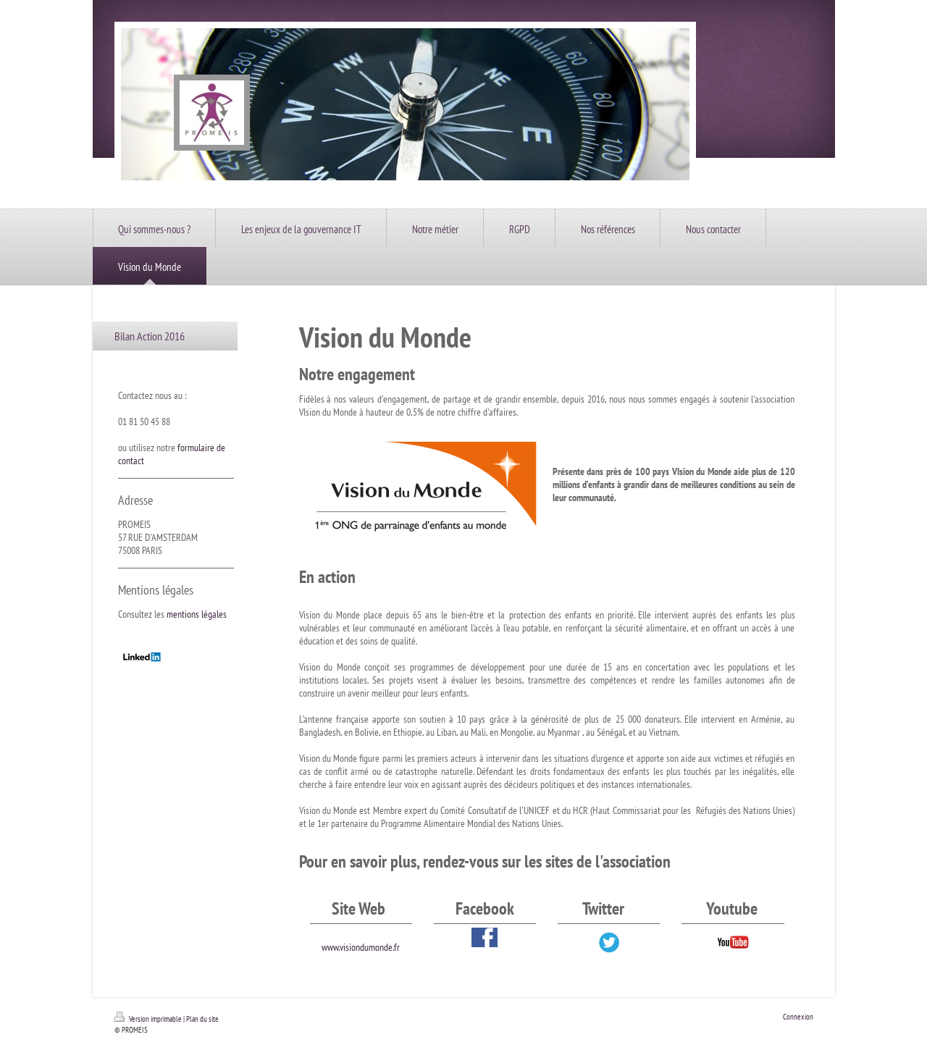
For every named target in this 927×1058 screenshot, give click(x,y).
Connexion (798, 1017)
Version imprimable (148, 1019)
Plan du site (202, 1019)
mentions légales (197, 614)
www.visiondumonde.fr (361, 947)
